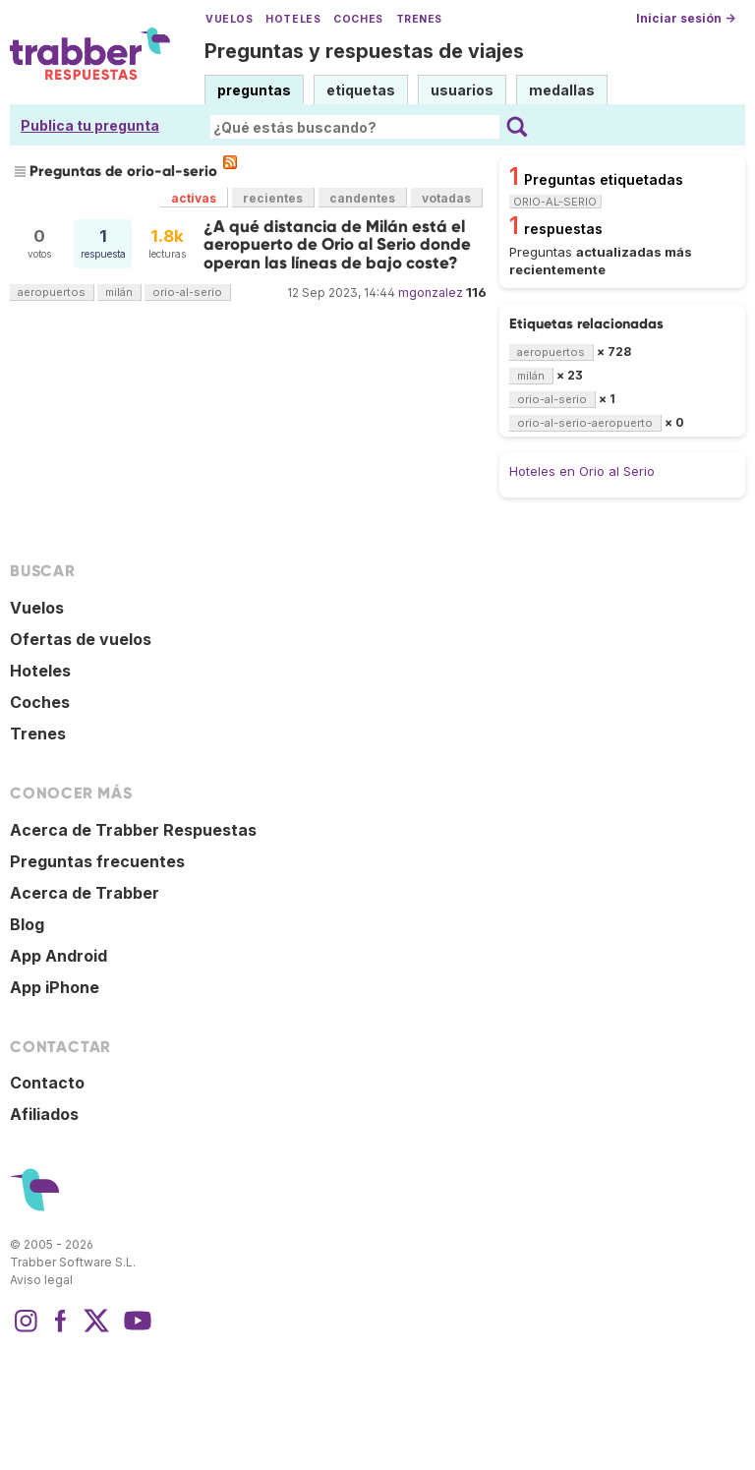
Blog (27, 924)
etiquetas (360, 90)
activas (193, 198)
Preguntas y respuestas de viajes (364, 51)
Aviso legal (41, 1279)
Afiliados (44, 1114)
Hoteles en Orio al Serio (582, 471)
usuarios (462, 90)
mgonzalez (430, 292)
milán (119, 292)
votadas (446, 198)
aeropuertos (52, 292)
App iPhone (54, 987)
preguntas (254, 90)
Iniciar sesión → (685, 18)
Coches (357, 19)
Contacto (47, 1082)
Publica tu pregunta (90, 125)
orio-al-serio (187, 292)
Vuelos (229, 19)
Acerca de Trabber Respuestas (133, 830)
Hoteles (292, 19)
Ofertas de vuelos (80, 639)
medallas (562, 90)
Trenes (419, 19)
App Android (58, 956)
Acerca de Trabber (84, 893)
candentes (362, 198)
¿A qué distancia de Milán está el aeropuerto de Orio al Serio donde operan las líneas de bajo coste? (337, 244)
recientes (273, 198)
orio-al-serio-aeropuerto (585, 423)
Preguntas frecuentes (97, 861)
